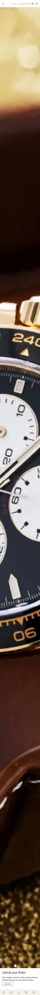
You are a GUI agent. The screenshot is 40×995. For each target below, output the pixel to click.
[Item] (10, 966)
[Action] (34, 992)
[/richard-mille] (20, 487)
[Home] (20, 4)
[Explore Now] (8, 984)
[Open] (5, 3)
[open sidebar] (5, 3)
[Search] (32, 3)
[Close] (39, 992)
